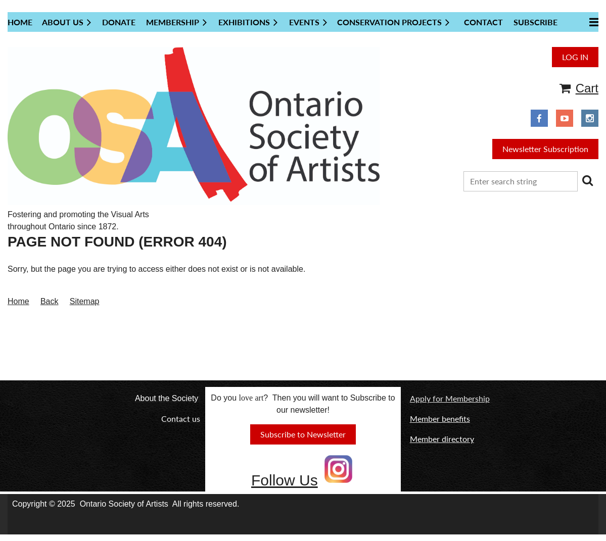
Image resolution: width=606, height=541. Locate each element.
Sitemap (85, 301)
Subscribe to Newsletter (303, 434)
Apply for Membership (450, 398)
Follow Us (284, 480)
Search (587, 180)
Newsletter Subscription (545, 149)
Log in (575, 57)
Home (18, 301)
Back (49, 301)
